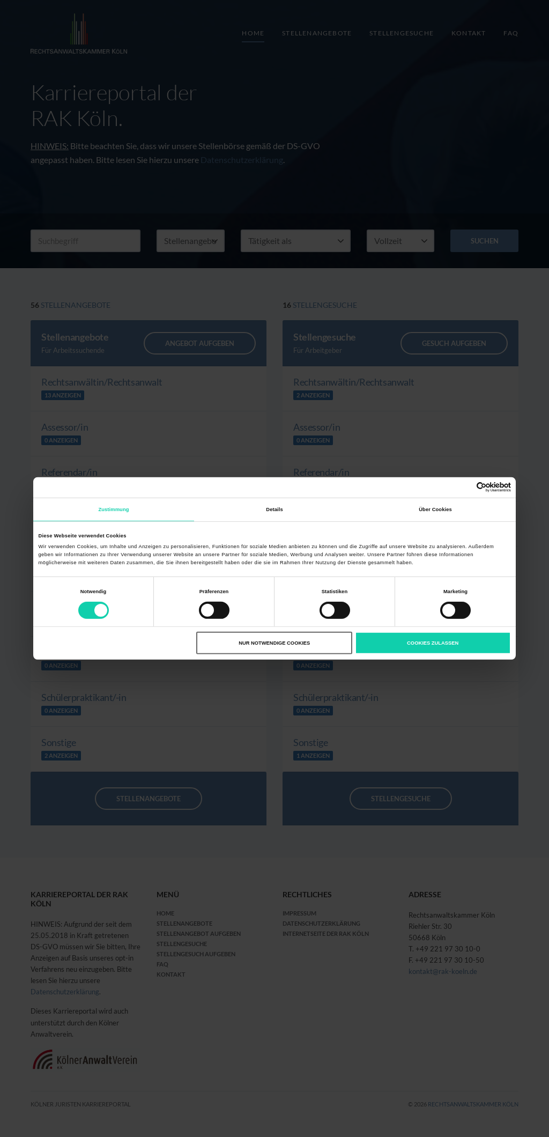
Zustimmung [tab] (113, 509)
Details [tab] (274, 509)
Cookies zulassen (432, 643)
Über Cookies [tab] (435, 509)
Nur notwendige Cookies (274, 643)
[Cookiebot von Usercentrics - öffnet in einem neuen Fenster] (464, 487)
